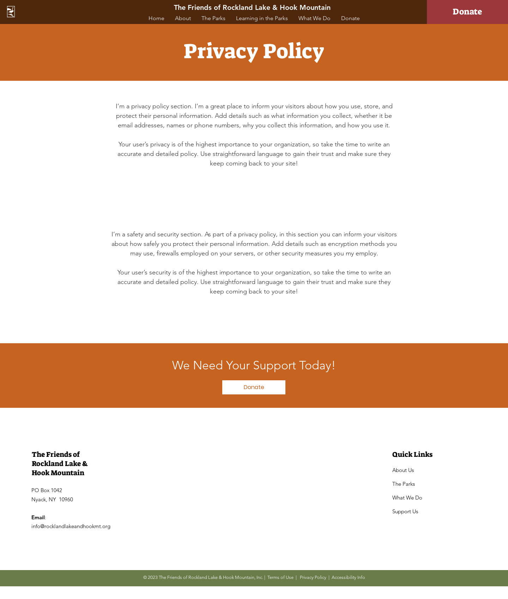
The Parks (403, 483)
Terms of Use (280, 577)
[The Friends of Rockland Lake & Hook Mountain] (253, 7)
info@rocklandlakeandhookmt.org (70, 526)
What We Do (407, 497)
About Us (403, 470)
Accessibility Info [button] (348, 577)
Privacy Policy (313, 577)
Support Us (405, 511)
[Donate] (467, 12)
